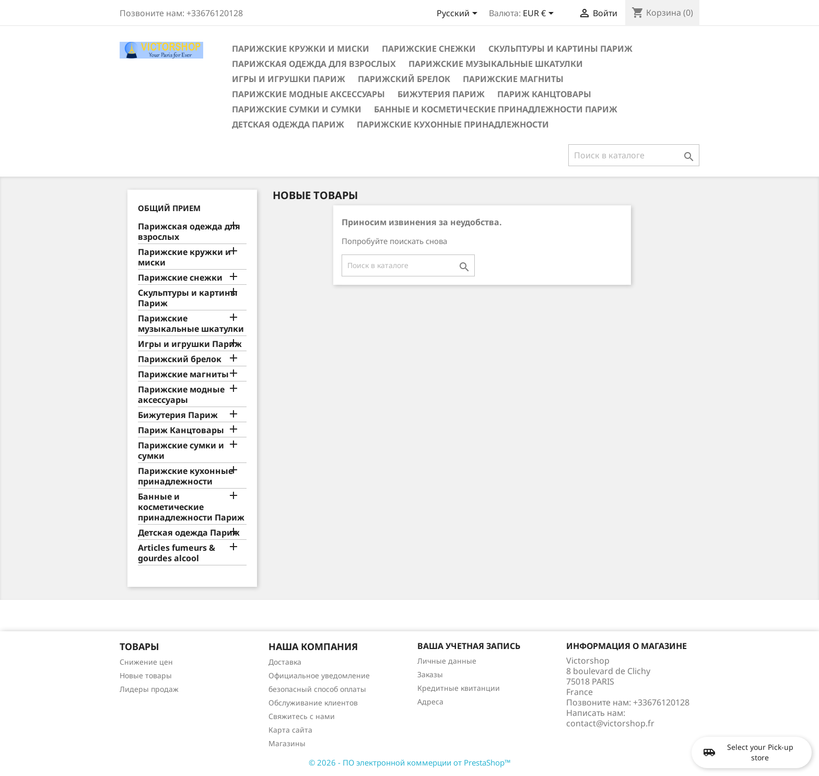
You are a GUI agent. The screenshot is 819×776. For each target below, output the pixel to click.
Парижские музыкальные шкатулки (495, 64)
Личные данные (446, 661)
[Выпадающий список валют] (540, 14)
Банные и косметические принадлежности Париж (495, 109)
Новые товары (146, 675)
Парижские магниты (513, 79)
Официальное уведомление (319, 675)
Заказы (430, 674)
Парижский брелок (404, 79)
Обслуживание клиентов (313, 703)
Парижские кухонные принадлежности (453, 124)
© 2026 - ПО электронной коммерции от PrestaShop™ (410, 762)
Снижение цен (146, 662)
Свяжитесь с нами (301, 716)
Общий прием (169, 208)
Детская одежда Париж (288, 124)
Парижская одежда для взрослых (314, 64)
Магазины (287, 743)
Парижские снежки (429, 48)
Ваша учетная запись (468, 646)
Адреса (430, 701)
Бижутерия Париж (441, 94)
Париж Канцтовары (544, 94)
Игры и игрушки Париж (288, 79)
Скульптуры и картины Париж (560, 48)
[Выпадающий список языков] (459, 14)
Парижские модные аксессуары (308, 94)
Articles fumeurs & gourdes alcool (176, 553)
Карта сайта (290, 730)
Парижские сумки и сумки (296, 109)
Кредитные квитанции (458, 688)
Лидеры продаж (149, 689)
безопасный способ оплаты (317, 689)
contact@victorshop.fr (610, 723)
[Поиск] (633, 155)
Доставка (284, 662)
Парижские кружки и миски (300, 48)
